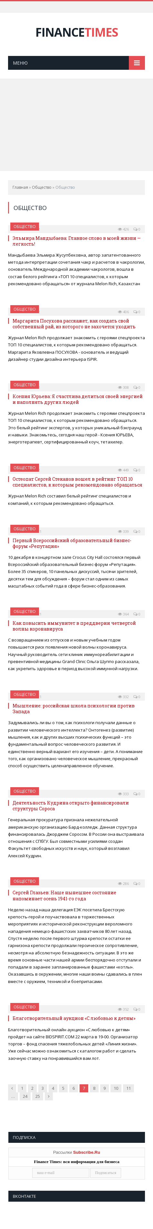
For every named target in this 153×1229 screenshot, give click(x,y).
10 (116, 1088)
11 (128, 1088)
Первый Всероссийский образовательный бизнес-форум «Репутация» (72, 543)
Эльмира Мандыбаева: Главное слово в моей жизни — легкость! (77, 241)
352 (123, 1009)
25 (37, 1096)
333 (123, 793)
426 (123, 229)
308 (123, 387)
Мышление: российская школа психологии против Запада (74, 709)
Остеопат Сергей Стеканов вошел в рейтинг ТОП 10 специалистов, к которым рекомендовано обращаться (77, 482)
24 (25, 1096)
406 (123, 311)
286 (123, 883)
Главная (20, 187)
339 (123, 531)
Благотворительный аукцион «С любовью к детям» (74, 1018)
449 (123, 470)
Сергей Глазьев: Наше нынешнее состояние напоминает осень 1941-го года (64, 895)
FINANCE (76, 32)
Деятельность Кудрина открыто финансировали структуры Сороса (71, 806)
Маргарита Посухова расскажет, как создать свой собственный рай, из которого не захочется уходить (74, 324)
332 (123, 696)
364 (123, 614)
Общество (42, 187)
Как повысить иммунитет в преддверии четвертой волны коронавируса (74, 626)
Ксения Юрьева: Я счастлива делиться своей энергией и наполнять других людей (78, 399)
